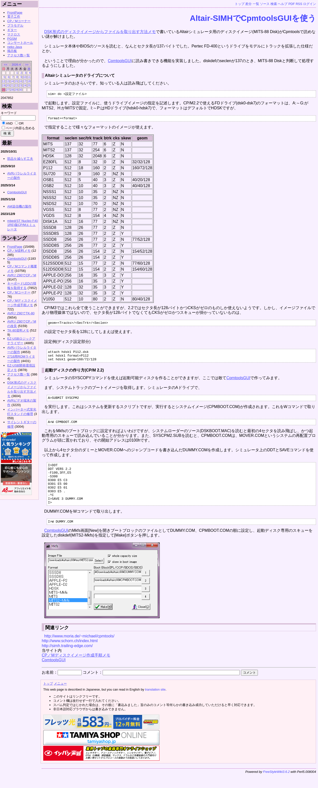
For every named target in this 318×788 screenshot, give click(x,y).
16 (20, 81)
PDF (291, 4)
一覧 (256, 4)
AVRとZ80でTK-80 (21, 313)
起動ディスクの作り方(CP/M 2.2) (74, 374)
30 (20, 89)
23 (20, 85)
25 (29, 85)
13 (7, 81)
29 (16, 89)
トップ (239, 4)
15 (16, 81)
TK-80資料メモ (18, 330)
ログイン (309, 4)
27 (7, 89)
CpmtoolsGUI (120, 61)
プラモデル (15, 25)
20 (7, 85)
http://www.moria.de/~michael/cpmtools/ (79, 650)
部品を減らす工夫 (20, 159)
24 (24, 85)
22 (16, 85)
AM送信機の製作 (19, 206)
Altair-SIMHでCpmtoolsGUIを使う (253, 18)
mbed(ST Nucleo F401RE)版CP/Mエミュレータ (22, 225)
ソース (265, 4)
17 (24, 81)
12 (3, 81)
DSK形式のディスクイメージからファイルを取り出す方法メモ (100, 32)
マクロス (13, 34)
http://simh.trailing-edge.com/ (67, 660)
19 (3, 85)
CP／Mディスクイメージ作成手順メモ (76, 669)
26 (3, 89)
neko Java (14, 47)
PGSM (12, 39)
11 (29, 77)
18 (29, 81)
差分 (248, 4)
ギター (12, 30)
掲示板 (12, 51)
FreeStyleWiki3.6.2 (276, 786)
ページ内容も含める (20, 128)
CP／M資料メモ (19, 250)
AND (9, 123)
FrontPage (14, 12)
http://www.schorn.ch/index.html (70, 655)
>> (27, 64)
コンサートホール (20, 42)
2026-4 (16, 64)
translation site (155, 704)
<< (5, 64)
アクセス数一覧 (18, 55)
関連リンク (57, 642)
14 (12, 81)
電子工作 (13, 16)
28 (12, 89)
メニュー (60, 698)
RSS (299, 4)
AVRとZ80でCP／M (21, 275)
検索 (274, 4)
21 (12, 85)
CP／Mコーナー (19, 21)
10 (24, 77)
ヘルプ (282, 4)
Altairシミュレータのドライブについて (80, 75)
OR (21, 123)
